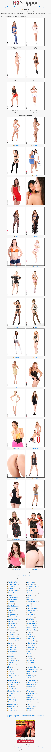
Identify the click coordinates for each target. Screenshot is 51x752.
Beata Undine (12, 641)
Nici (9, 595)
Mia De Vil (30, 678)
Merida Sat (12, 652)
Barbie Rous (31, 647)
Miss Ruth (16, 448)
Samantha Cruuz (14, 691)
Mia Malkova (12, 597)
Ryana (16, 236)
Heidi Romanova (35, 418)
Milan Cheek (31, 643)
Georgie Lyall (12, 608)
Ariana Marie (31, 628)
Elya (9, 667)
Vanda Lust (35, 509)
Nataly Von (30, 595)
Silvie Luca (35, 569)
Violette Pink (36, 448)
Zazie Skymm (31, 610)
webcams (27, 7)
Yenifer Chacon (13, 619)
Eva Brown (30, 660)
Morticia (30, 708)
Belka (16, 478)
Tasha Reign (12, 706)
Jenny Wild (30, 639)
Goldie (29, 654)
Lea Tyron (30, 663)
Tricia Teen (16, 297)
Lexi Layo (11, 628)
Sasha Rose (12, 669)
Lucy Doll (11, 654)
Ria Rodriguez (35, 145)
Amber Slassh (31, 680)
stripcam (44, 7)
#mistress (30, 575)
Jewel (10, 678)
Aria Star (30, 636)
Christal (10, 586)
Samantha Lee (16, 569)
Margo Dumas (13, 588)
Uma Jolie (30, 615)
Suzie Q (35, 387)
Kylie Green (31, 697)
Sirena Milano (13, 676)
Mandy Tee (12, 649)
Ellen (28, 673)
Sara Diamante (32, 702)
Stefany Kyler (31, 682)
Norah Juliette (13, 617)
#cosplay (20, 575)
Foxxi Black (12, 684)
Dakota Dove (12, 591)
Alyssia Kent (16, 327)
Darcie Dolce (31, 626)
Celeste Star (12, 704)
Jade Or (10, 610)
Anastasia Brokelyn (33, 669)
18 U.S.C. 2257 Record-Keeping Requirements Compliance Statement (20, 747)
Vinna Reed (16, 418)
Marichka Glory (32, 667)
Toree (29, 597)
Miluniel (11, 632)
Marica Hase (31, 687)
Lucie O (10, 708)
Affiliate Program (41, 747)
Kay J (28, 704)
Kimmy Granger (32, 700)
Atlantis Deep (36, 236)
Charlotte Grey (13, 634)
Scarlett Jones (31, 593)
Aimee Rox (11, 593)
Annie (29, 632)
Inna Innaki (16, 175)
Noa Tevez (30, 617)
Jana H (10, 695)
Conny (10, 643)
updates (13, 7)
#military (25, 575)
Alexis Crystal (36, 297)
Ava (9, 612)
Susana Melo (16, 509)
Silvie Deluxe (12, 599)
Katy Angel (30, 684)
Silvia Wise (11, 665)
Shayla (29, 634)
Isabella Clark (12, 621)
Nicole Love (31, 621)
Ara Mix (10, 697)
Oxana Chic (12, 702)
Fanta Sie (30, 645)
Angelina (30, 691)
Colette (10, 604)
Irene (29, 656)
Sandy (35, 539)
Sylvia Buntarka (32, 586)
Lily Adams (35, 478)
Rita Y (29, 695)
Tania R (29, 711)
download (36, 7)
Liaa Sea (11, 673)
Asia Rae (11, 645)
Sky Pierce (30, 649)
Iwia (36, 206)
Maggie (35, 327)
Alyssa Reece (31, 671)
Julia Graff (11, 711)
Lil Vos (35, 357)
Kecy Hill (30, 599)
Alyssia (10, 693)
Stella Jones (31, 693)
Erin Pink (30, 619)
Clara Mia (11, 602)
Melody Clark (31, 641)
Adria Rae (11, 658)
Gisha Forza (12, 680)
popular (6, 7)
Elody (29, 652)
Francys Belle (31, 630)
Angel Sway (12, 630)
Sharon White (12, 584)
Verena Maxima (16, 387)
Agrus (29, 612)
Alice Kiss (30, 606)
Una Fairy (30, 658)
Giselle (16, 266)
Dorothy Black (32, 665)
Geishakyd (16, 145)
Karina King (12, 623)
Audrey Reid (31, 623)
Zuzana (10, 656)
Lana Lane (30, 582)
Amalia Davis (12, 660)
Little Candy (12, 700)
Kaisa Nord (12, 689)
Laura (29, 604)
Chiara (10, 671)
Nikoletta (30, 591)
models (20, 7)
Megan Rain (12, 615)
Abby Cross (12, 626)
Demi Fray (30, 676)
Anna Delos (31, 588)
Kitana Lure (12, 647)
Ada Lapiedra (12, 582)
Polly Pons (11, 663)
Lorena (16, 206)
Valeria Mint (12, 636)
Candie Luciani (13, 606)
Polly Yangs (35, 266)
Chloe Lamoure (32, 602)
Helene (10, 687)
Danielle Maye (16, 539)
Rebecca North (13, 682)
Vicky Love (30, 689)
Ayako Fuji (35, 175)
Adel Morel (16, 357)
